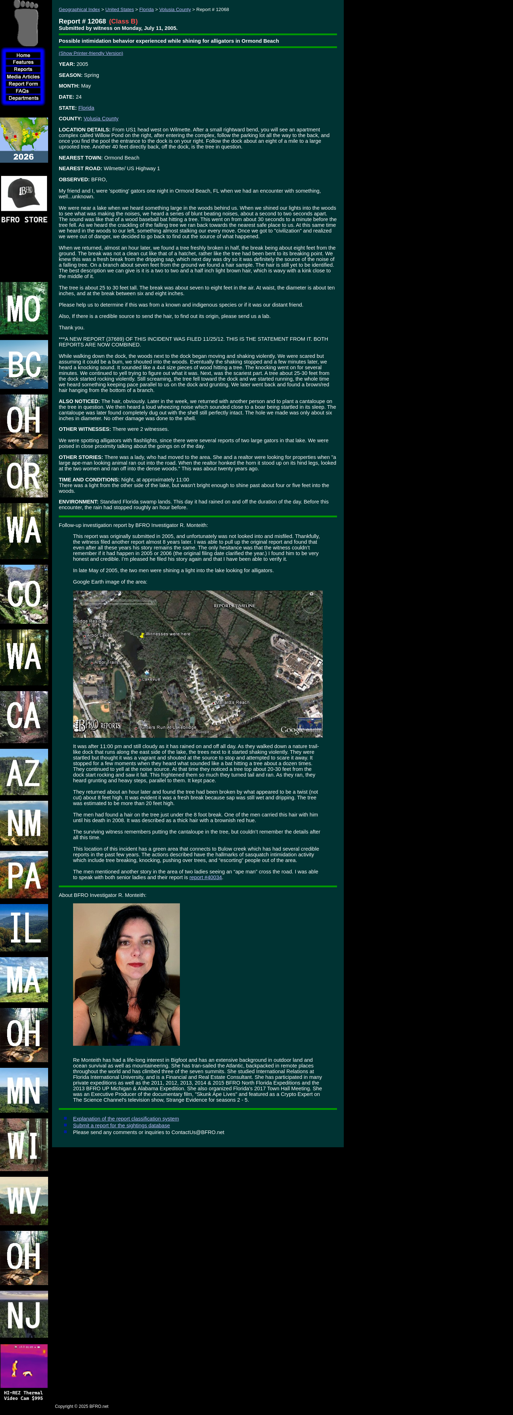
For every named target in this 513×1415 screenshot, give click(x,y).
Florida (146, 9)
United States (119, 9)
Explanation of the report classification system (126, 1119)
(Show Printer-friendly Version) (91, 53)
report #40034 (206, 877)
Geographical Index (79, 9)
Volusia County (175, 9)
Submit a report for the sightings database (121, 1125)
